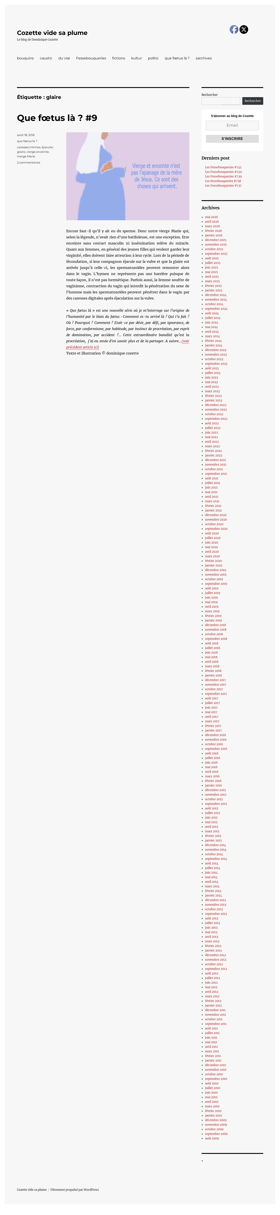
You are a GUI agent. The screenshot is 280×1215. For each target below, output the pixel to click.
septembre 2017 (216, 694)
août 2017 (211, 698)
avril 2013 (211, 937)
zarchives (204, 58)
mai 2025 (211, 272)
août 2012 (211, 973)
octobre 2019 (214, 579)
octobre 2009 (214, 1129)
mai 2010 (211, 1097)
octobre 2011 (213, 1019)
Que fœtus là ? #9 (57, 117)
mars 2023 (212, 391)
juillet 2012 (212, 978)
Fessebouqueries (91, 58)
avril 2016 (212, 772)
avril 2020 (212, 552)
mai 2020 (211, 547)
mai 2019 (211, 602)
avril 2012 (211, 992)
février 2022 (213, 451)
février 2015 (213, 836)
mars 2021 (212, 501)
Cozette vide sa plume (52, 32)
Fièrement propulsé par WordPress (75, 1190)
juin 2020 (211, 542)
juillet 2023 (212, 373)
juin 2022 (211, 432)
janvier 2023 (213, 400)
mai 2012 (211, 987)
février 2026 (213, 231)
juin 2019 (211, 597)
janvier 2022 (213, 455)
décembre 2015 (215, 790)
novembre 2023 (216, 354)
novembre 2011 (215, 1015)
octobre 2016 (214, 744)
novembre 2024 (216, 299)
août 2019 (212, 588)
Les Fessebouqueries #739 (223, 176)
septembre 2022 (216, 419)
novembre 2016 (216, 740)
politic (153, 58)
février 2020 (213, 561)
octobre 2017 (214, 689)
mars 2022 (212, 446)
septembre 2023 (216, 364)
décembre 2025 (215, 240)
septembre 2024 (216, 309)
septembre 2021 (216, 474)
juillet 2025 (213, 263)
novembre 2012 (215, 960)
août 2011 (211, 1028)
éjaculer (47, 147)
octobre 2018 (214, 634)
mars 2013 (212, 941)
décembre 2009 (216, 1120)
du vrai (64, 58)
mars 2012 (212, 996)
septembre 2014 (216, 859)
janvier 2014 (213, 895)
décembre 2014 (215, 845)
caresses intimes (28, 147)
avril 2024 (212, 332)
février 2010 (213, 1111)
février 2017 (213, 726)
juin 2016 (211, 762)
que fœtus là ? (177, 58)
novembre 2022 (216, 409)
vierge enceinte (38, 151)
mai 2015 (211, 822)
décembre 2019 (215, 570)
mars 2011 (212, 1051)
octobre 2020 (214, 524)
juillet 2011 (212, 1033)
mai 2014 (211, 877)
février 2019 (213, 616)
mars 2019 (212, 611)
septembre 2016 (216, 749)
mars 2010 (212, 1106)
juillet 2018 (212, 648)
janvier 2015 (213, 840)
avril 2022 (212, 442)
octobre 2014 (214, 854)
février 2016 (213, 781)
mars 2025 (212, 281)
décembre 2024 (215, 295)
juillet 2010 (212, 1088)
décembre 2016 (215, 735)
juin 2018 (211, 652)
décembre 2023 (215, 350)
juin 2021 (211, 487)
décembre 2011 (215, 1010)
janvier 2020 (213, 565)
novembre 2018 (215, 630)
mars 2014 (212, 886)
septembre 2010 (216, 1079)
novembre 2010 (215, 1070)
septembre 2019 (216, 584)
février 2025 (213, 286)
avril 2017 (211, 717)
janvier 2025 (213, 290)
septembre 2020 (216, 529)
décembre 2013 (215, 900)
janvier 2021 (213, 510)
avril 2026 (212, 222)
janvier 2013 (213, 950)
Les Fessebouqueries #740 (223, 172)
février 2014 (213, 891)
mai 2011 (211, 1042)
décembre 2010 (215, 1065)
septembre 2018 (216, 639)
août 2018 (211, 643)
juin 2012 (211, 982)
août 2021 (211, 478)
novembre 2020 (216, 519)
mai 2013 (211, 932)
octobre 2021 (214, 469)
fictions (118, 58)
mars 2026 (212, 226)
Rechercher (210, 95)
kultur (136, 58)
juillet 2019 (212, 593)
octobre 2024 (214, 304)
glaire (21, 151)
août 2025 (212, 258)
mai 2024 (211, 327)
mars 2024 (212, 336)
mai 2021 (211, 492)
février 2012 (213, 1001)
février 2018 (213, 671)
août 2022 (212, 423)
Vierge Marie (26, 156)
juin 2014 (211, 872)
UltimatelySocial (175, 1212)
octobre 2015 (214, 799)
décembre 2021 (215, 460)
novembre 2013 (215, 905)
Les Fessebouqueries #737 (223, 186)
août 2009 (212, 1138)
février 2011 (213, 1056)
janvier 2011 (213, 1060)
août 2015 (211, 808)
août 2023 (212, 368)
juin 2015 (211, 817)
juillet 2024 (213, 318)
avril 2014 (211, 882)
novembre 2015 (215, 795)
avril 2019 (212, 607)
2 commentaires (28, 162)
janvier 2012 (213, 1005)
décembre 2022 (215, 405)
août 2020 (212, 533)
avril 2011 (211, 1047)
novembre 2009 (216, 1125)
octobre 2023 (214, 359)
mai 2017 (211, 712)
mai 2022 (211, 437)
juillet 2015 (212, 813)
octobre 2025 (214, 249)
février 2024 (213, 341)
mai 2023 (211, 382)
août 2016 (212, 753)
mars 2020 (212, 556)
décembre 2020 (215, 515)
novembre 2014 (215, 850)
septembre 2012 (216, 969)
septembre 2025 (216, 254)
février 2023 (213, 396)
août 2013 (211, 918)
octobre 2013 (214, 909)
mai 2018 (211, 657)
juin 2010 (211, 1093)
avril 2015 (211, 827)
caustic (46, 58)
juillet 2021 (212, 483)
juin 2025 (211, 267)
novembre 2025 (216, 244)
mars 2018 (212, 666)
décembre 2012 (215, 955)
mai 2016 (211, 767)
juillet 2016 (212, 758)
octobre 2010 (214, 1074)
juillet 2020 (213, 538)
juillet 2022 (213, 428)
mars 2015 (212, 831)
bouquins (25, 58)
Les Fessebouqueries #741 (223, 167)
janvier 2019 (213, 620)
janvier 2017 (213, 730)
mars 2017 (212, 721)
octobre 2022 (214, 414)
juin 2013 (211, 927)
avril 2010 (211, 1102)
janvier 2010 (213, 1115)
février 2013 (213, 946)
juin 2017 (211, 707)
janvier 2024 (213, 345)
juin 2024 (211, 322)
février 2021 (213, 506)
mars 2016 (212, 776)
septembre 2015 (216, 804)
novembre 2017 (215, 685)
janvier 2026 (213, 235)
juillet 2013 (212, 923)
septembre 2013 (216, 914)
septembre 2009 (216, 1134)
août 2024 (212, 313)
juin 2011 (211, 1037)
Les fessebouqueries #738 (223, 181)
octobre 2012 (214, 964)
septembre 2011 (216, 1024)
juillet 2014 (212, 868)
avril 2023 (212, 387)
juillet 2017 (212, 703)
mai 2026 (211, 217)
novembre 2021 (215, 464)
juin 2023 (211, 377)
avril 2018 (211, 662)
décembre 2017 (215, 680)
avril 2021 (211, 497)
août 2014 (211, 863)
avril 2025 (212, 277)
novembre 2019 (216, 575)
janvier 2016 (213, 785)
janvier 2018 (213, 675)
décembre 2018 (215, 625)
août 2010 (211, 1083)
